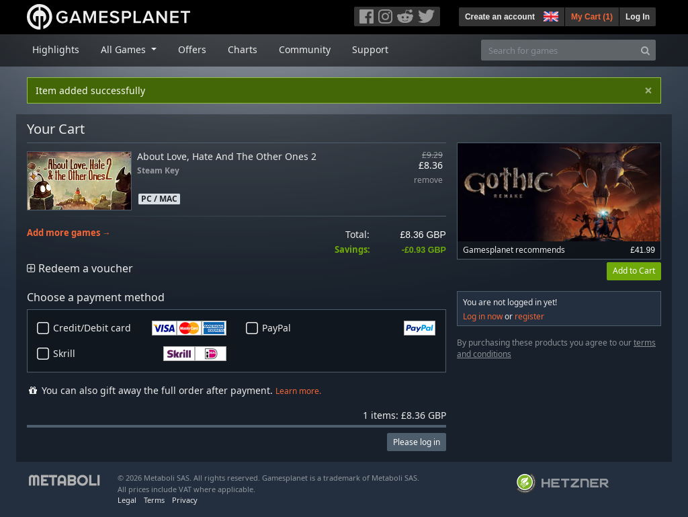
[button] (549, 15)
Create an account (500, 17)
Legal (127, 500)
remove (428, 180)
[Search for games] (558, 50)
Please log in (416, 442)
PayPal (348, 328)
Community (305, 49)
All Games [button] (124, 49)
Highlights (55, 49)
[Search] (645, 50)
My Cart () (592, 17)
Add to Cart (634, 270)
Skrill (139, 353)
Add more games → (69, 233)
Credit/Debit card (139, 328)
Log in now (483, 316)
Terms (154, 500)
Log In (638, 17)
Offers (192, 49)
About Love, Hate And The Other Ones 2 (226, 156)
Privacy (185, 500)
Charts (242, 49)
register (529, 316)
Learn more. (298, 391)
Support (370, 49)
